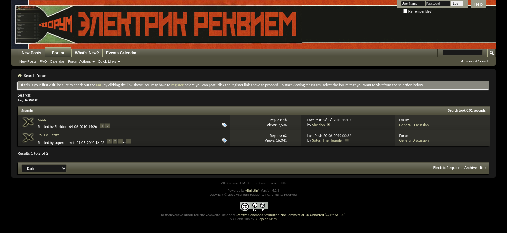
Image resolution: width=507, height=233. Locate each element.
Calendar (57, 61)
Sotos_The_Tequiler (327, 140)
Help (478, 4)
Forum (58, 53)
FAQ (43, 61)
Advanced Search (475, 61)
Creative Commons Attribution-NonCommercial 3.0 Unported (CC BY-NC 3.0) (290, 215)
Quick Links (107, 61)
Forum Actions (79, 61)
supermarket (65, 142)
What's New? (87, 53)
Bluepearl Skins (266, 219)
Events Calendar (121, 53)
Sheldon (61, 126)
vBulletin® (252, 190)
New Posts (31, 53)
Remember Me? (417, 11)
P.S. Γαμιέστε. (49, 134)
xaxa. (42, 119)
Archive (470, 167)
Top (483, 167)
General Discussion (414, 125)
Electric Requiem (447, 167)
